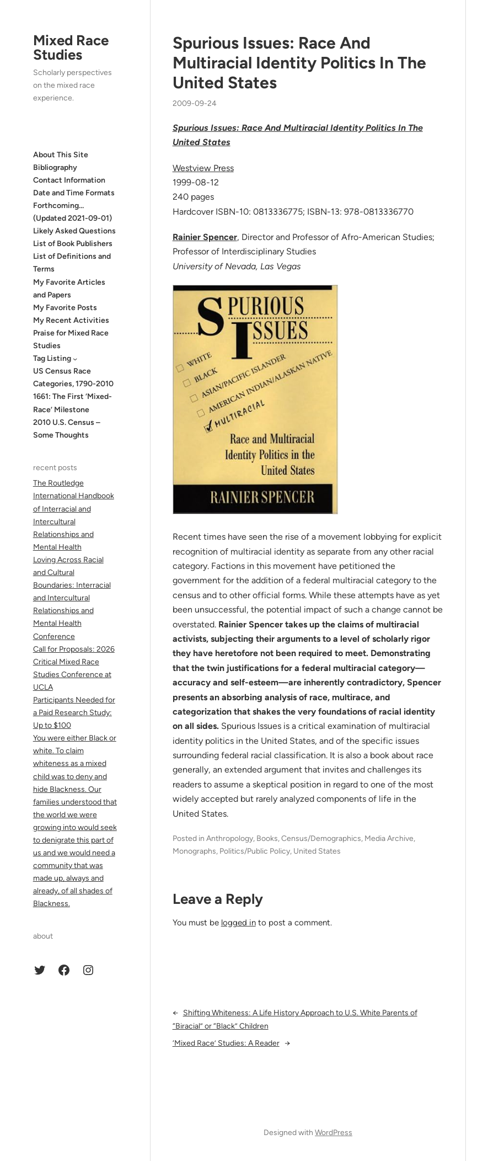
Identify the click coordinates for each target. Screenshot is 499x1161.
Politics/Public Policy (254, 851)
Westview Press (203, 168)
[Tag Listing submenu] (75, 358)
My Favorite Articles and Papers (69, 289)
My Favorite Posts (65, 307)
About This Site (60, 154)
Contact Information (69, 180)
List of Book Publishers (72, 243)
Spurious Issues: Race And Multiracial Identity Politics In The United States (299, 63)
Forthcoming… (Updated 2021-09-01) (72, 212)
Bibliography (55, 167)
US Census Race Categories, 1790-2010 (73, 377)
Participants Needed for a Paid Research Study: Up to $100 (74, 712)
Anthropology (229, 838)
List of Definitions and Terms (72, 263)
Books (267, 838)
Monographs (194, 851)
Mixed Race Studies (71, 47)
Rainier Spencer (205, 237)
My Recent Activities (71, 320)
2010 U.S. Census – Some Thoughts (66, 429)
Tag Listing (52, 358)
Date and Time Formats (74, 193)
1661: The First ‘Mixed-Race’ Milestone (72, 403)
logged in (238, 923)
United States (317, 851)
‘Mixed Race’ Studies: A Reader (226, 1043)
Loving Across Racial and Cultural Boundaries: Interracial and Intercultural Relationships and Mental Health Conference (72, 598)
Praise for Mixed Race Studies (71, 339)
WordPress (333, 1132)
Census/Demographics (321, 838)
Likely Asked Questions (74, 231)
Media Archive (389, 838)
